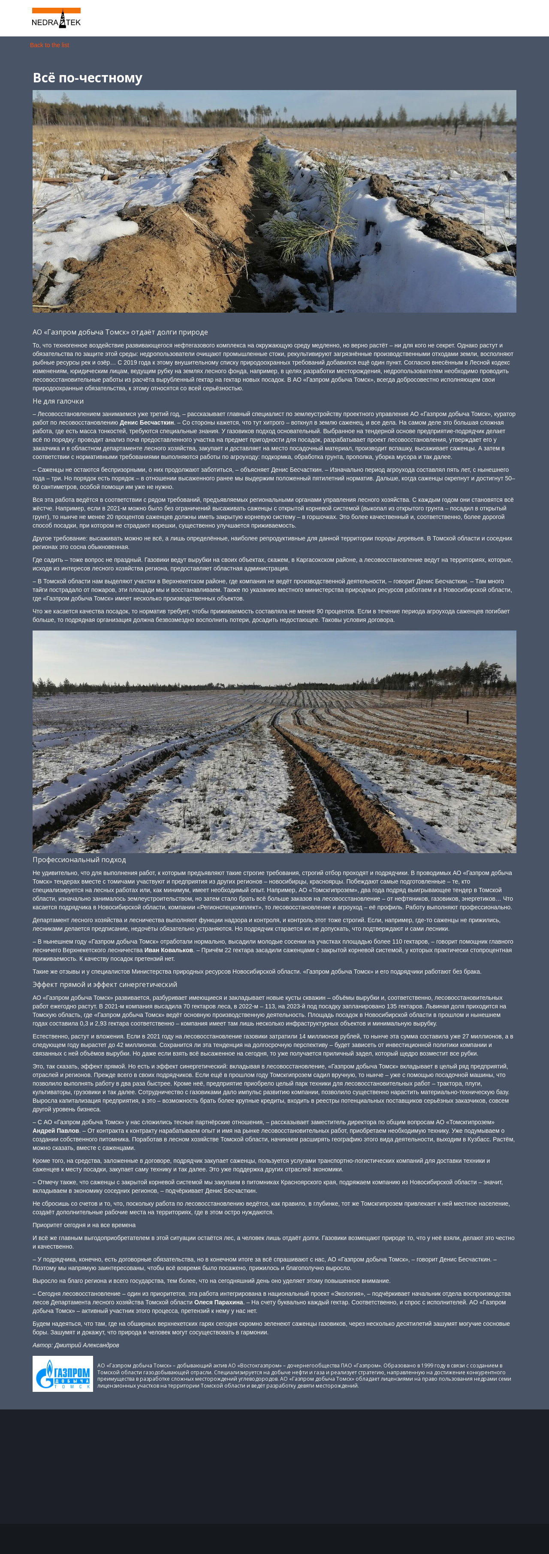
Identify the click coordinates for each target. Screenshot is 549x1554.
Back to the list (49, 45)
